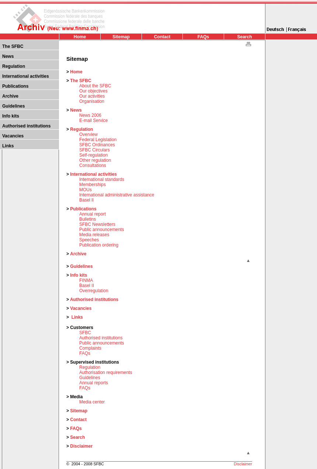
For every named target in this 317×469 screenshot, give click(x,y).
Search (244, 36)
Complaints (90, 348)
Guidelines (13, 106)
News (8, 56)
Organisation (91, 101)
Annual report (92, 214)
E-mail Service (93, 120)
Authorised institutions (26, 126)
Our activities (92, 96)
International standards (101, 179)
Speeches (89, 239)
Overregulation (93, 290)
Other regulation (95, 160)
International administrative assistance (116, 194)
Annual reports (93, 382)
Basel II (86, 285)
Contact (162, 36)
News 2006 (90, 115)
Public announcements (101, 229)
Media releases (94, 234)
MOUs (85, 189)
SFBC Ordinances (97, 144)
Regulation (13, 66)
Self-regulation (93, 155)
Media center (92, 402)
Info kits (10, 116)
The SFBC (12, 46)
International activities (25, 76)
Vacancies (13, 136)
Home (80, 36)
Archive (10, 96)
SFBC (85, 332)
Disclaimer (81, 446)
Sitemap (121, 36)
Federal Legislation (97, 139)
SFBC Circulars (94, 150)
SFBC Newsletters (97, 224)
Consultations (92, 165)
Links (8, 145)
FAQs (203, 36)
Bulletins (87, 219)
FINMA (86, 280)
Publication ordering (98, 245)
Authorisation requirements (105, 372)
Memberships (92, 184)
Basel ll (86, 200)
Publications (15, 86)
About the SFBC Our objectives (95, 88)
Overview (88, 134)
